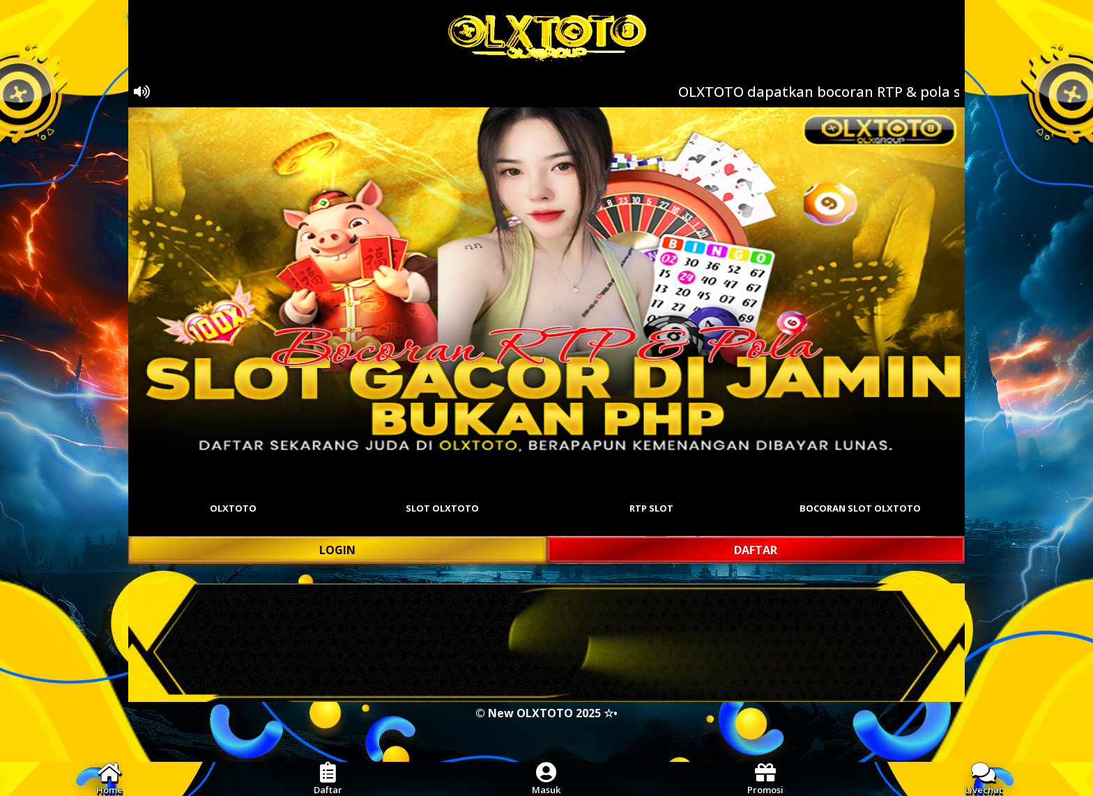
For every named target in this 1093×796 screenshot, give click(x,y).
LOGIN (337, 550)
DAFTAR (755, 550)
